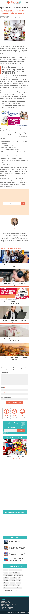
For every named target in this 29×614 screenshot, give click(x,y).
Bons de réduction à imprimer (8, 604)
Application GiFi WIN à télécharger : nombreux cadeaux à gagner (17, 553)
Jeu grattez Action (6, 608)
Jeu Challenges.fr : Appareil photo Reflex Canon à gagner (14, 265)
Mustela (6, 580)
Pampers (6, 583)
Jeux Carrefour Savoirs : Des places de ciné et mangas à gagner (14, 321)
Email (2, 392)
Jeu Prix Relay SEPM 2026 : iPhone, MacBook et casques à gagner (14, 302)
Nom (2, 387)
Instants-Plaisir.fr (8, 575)
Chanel (5, 572)
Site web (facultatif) (6, 397)
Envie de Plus (16, 572)
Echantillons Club (4, 7)
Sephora (6, 585)
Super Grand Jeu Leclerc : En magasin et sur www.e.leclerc (16, 559)
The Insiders (13, 577)
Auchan (6, 570)
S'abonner (21, 430)
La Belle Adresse (18, 575)
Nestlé (9, 52)
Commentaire (5, 372)
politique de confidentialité (8, 370)
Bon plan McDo (5, 605)
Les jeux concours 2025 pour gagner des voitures (16, 542)
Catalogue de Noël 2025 (7, 607)
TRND (18, 585)
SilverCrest (12, 585)
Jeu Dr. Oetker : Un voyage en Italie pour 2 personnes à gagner (14, 358)
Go (23, 204)
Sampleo (18, 583)
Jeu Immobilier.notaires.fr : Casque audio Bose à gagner (14, 284)
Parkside (12, 583)
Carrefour (11, 570)
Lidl (19, 577)
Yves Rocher (7, 588)
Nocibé (18, 580)
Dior (10, 572)
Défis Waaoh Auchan (6, 602)
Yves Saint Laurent (16, 588)
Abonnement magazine (14, 457)
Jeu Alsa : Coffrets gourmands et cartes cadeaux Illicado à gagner (14, 339)
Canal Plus (18, 570)
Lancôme (6, 577)
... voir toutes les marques (10, 590)
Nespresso (12, 580)
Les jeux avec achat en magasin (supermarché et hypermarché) (17, 547)
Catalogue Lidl (5, 601)
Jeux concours (12, 7)
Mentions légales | (11, 612)
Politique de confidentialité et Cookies (22, 612)
